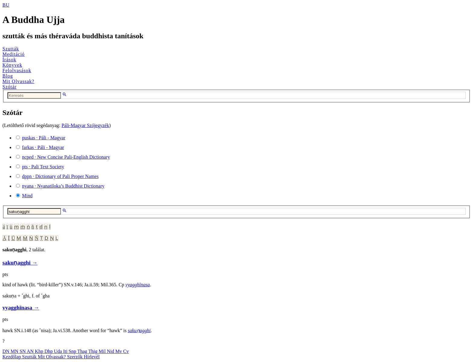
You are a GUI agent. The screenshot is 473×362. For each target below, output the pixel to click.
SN (23, 351)
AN (31, 351)
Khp (40, 351)
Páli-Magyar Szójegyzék (85, 125)
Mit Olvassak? (18, 81)
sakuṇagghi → (19, 262)
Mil (103, 351)
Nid (111, 351)
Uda (58, 351)
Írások (9, 59)
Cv (126, 351)
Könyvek (12, 65)
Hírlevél (92, 356)
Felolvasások (16, 70)
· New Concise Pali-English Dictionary (66, 157)
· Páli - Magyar (43, 137)
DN (6, 351)
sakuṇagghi (139, 330)
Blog (7, 75)
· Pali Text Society (43, 166)
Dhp (49, 351)
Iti (65, 351)
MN (15, 351)
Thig (93, 351)
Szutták (10, 48)
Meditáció (13, 54)
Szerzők (75, 356)
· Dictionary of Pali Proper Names (60, 176)
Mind (27, 195)
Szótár (9, 86)
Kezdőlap (12, 356)
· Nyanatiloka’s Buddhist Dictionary (63, 186)
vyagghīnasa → (20, 307)
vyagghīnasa (137, 284)
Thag (82, 351)
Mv (119, 351)
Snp (73, 351)
